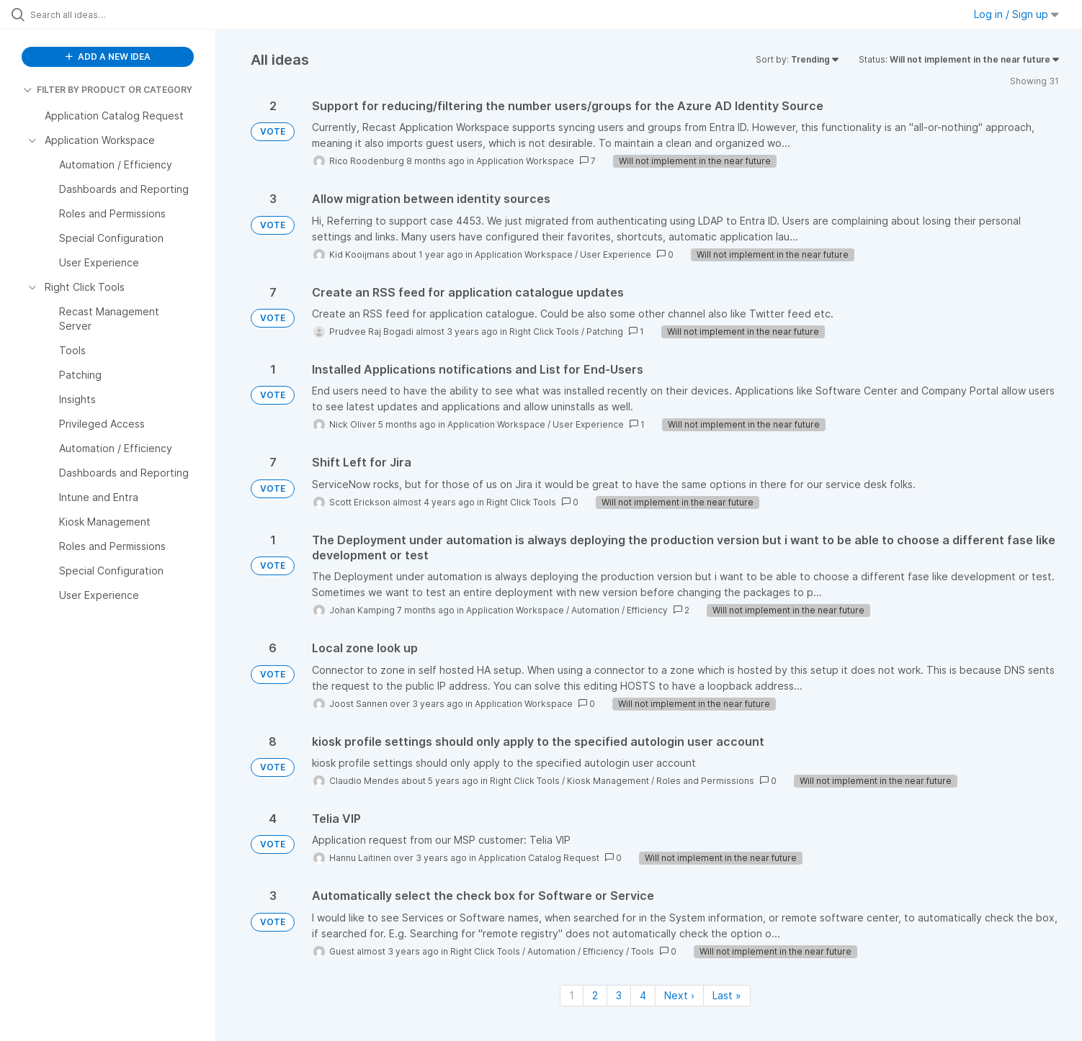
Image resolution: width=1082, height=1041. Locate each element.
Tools (642, 951)
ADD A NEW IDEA (108, 56)
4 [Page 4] (643, 995)
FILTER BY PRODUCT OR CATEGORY (107, 89)
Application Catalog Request (538, 857)
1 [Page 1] (571, 995)
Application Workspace (525, 161)
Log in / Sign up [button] (1016, 14)
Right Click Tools (544, 331)
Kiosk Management (608, 780)
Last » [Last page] (726, 995)
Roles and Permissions (705, 780)
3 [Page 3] (619, 995)
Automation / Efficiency (619, 610)
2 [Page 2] (595, 995)
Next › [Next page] (679, 995)
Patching (604, 331)
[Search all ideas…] (126, 14)
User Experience (615, 254)
